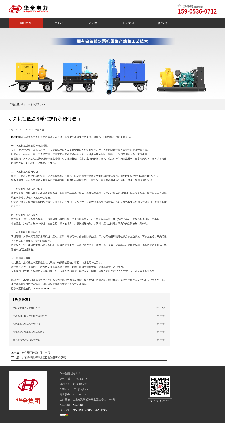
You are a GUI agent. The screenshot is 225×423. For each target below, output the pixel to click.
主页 (24, 104)
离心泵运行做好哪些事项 (36, 352)
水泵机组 (78, 410)
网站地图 (78, 404)
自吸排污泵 (101, 410)
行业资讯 (35, 104)
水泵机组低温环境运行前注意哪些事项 (44, 357)
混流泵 (89, 410)
